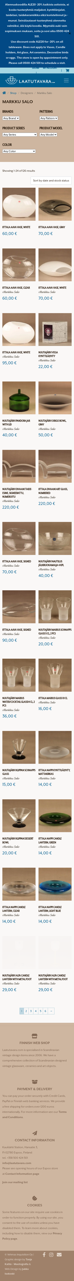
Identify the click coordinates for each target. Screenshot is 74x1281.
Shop (13, 93)
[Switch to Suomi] (35, 68)
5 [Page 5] (40, 1011)
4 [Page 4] (36, 1011)
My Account (50, 67)
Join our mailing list (15, 1182)
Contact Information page (22, 1173)
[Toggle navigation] (66, 80)
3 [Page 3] (31, 1011)
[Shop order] (51, 181)
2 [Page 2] (26, 1011)
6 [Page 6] (45, 1011)
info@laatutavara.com (16, 1163)
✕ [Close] (69, 33)
